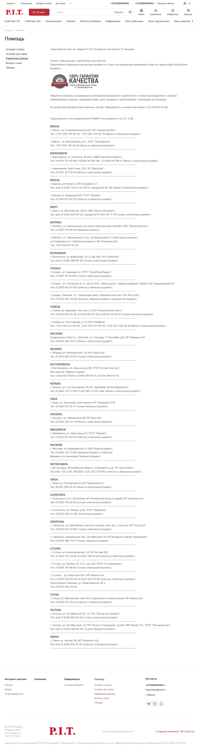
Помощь (99, 679)
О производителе (14, 693)
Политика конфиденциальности (117, 731)
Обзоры (10, 67)
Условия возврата (73, 685)
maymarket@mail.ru (155, 689)
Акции (8, 689)
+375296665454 (144, 3)
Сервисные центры (17, 58)
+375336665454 (119, 3)
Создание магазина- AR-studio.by (175, 731)
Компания (40, 679)
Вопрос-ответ (14, 63)
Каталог (9, 685)
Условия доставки (16, 53)
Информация (72, 679)
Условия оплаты (15, 49)
